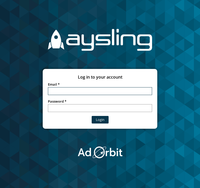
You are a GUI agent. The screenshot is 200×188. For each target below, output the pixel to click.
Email (52, 84)
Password (56, 101)
